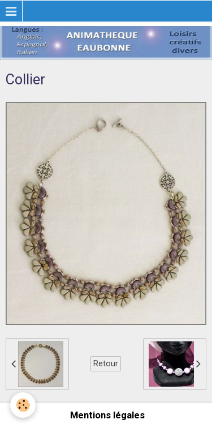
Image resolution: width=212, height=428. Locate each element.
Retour (105, 363)
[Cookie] (23, 405)
